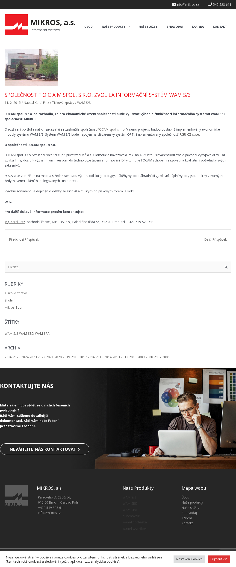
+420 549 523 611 (51, 507)
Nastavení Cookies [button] (189, 559)
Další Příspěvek (217, 239)
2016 (91, 357)
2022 (41, 357)
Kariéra (187, 518)
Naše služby (190, 507)
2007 (157, 357)
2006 (166, 357)
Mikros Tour (14, 307)
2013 (116, 357)
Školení (10, 300)
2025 (16, 357)
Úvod (185, 497)
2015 (99, 357)
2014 (108, 357)
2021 (49, 357)
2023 (33, 357)
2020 (58, 357)
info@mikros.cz (49, 512)
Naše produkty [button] (192, 502)
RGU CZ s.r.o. (190, 134)
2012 (124, 357)
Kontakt (187, 523)
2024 (25, 357)
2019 (66, 357)
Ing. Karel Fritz (15, 222)
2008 (149, 357)
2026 (8, 357)
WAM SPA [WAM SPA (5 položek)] (42, 333)
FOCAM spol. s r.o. (111, 129)
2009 (141, 357)
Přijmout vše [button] (218, 559)
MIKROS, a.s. (53, 22)
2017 (83, 357)
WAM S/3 (84, 102)
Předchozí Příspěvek (22, 239)
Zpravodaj (189, 512)
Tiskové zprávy (16, 293)
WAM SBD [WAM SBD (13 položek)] (26, 333)
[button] (115, 26)
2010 (132, 357)
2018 (74, 357)
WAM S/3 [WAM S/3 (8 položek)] (11, 333)
